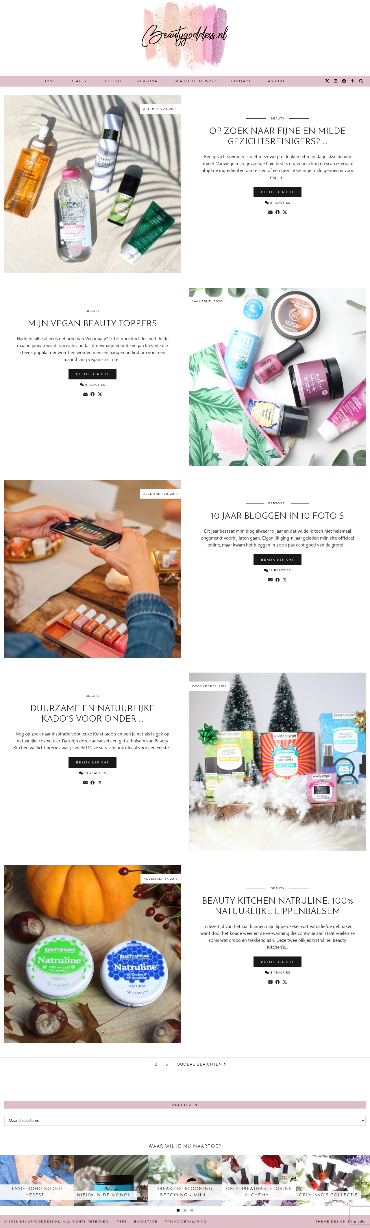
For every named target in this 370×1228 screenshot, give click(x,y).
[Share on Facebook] (277, 212)
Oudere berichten (201, 1064)
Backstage (146, 1221)
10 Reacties (92, 773)
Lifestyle (112, 81)
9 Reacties (92, 385)
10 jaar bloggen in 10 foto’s (277, 516)
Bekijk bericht (277, 192)
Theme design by (341, 1221)
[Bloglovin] (353, 81)
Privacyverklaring (186, 1221)
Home (49, 81)
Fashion (274, 81)
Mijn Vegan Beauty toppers (92, 324)
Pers (122, 1221)
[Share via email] (270, 212)
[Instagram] (336, 81)
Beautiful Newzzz (195, 81)
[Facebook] (344, 81)
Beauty (79, 81)
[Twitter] (327, 81)
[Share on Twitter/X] (284, 212)
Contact (241, 81)
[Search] (361, 81)
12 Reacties (277, 570)
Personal (148, 81)
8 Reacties (277, 203)
